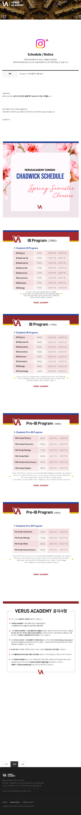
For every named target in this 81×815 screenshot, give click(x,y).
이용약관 (4, 802)
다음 (22, 764)
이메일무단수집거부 (27, 802)
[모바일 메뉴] (77, 4)
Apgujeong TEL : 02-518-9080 (11, 788)
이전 (6, 764)
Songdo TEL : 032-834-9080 (30, 788)
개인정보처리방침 (14, 802)
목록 (14, 764)
